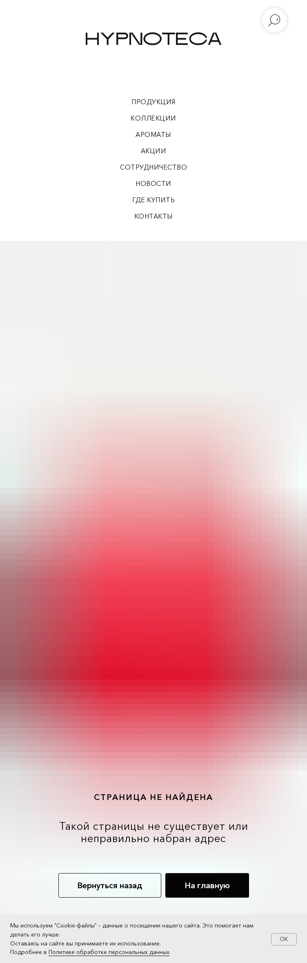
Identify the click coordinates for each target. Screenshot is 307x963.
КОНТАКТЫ (153, 216)
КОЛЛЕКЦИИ (153, 118)
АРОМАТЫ (153, 134)
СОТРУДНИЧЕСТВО (153, 167)
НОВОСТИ (153, 183)
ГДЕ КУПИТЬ (153, 200)
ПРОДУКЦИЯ (153, 102)
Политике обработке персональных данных (109, 952)
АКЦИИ (154, 151)
